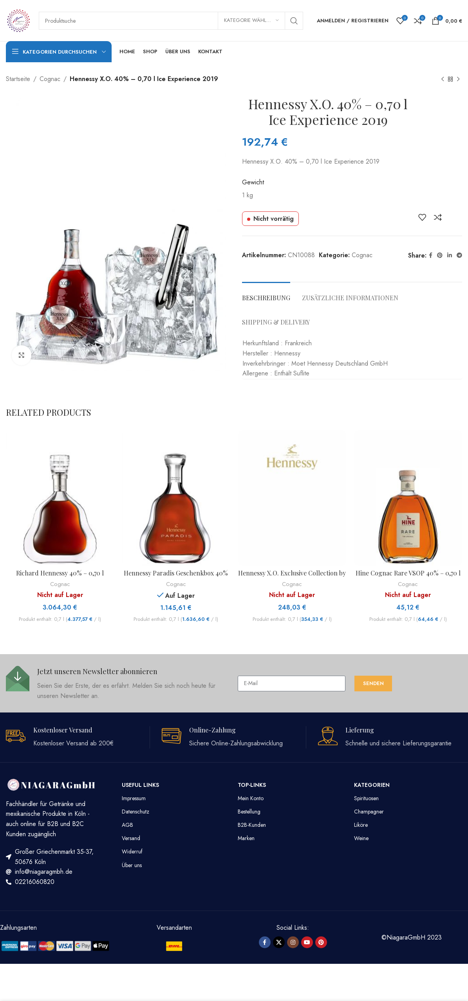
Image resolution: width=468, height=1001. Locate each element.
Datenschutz (135, 811)
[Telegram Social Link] (459, 255)
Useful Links (140, 785)
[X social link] (279, 942)
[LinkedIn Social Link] (449, 255)
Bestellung (249, 811)
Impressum (134, 798)
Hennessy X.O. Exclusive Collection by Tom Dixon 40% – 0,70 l (292, 577)
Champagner (369, 811)
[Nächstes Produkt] (458, 79)
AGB (127, 825)
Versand (131, 838)
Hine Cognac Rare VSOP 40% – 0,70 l (408, 573)
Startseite (18, 78)
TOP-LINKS (252, 785)
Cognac (50, 78)
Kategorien (372, 785)
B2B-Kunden (252, 825)
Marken (246, 838)
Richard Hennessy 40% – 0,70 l (60, 573)
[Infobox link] (118, 683)
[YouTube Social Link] (307, 942)
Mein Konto (251, 798)
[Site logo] (18, 19)
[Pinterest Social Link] (440, 255)
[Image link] (55, 945)
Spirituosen (366, 798)
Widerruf (132, 851)
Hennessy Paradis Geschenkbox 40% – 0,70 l (176, 577)
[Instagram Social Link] (293, 942)
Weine (361, 838)
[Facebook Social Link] (430, 255)
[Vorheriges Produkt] (442, 79)
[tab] (266, 294)
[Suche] (171, 21)
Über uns (132, 865)
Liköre (361, 825)
